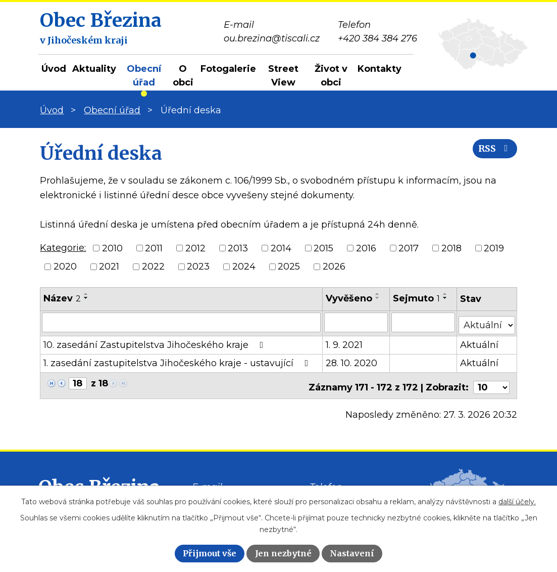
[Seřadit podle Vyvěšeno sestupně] (378, 298)
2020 (65, 266)
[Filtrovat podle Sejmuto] (424, 322)
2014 (281, 247)
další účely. (517, 501)
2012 (195, 247)
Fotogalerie (228, 68)
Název (62, 298)
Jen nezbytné (283, 553)
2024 (244, 266)
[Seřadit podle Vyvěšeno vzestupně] (378, 294)
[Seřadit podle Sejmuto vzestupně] (445, 294)
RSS (492, 153)
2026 (334, 266)
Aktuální (480, 342)
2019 (494, 247)
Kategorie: (63, 247)
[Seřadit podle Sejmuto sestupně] (445, 298)
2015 (323, 247)
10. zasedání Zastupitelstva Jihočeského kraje (155, 342)
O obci (183, 75)
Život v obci (331, 75)
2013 (238, 247)
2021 (109, 266)
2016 (366, 247)
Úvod (53, 68)
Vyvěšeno (349, 298)
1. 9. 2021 (344, 342)
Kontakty (379, 68)
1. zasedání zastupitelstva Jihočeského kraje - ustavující (177, 360)
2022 (153, 266)
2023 (198, 266)
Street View (283, 75)
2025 (289, 266)
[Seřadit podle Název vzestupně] (86, 294)
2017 (408, 247)
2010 (112, 247)
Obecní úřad (144, 75)
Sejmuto (416, 298)
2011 (154, 247)
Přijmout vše (209, 553)
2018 (451, 247)
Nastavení (352, 553)
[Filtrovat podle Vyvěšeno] (356, 322)
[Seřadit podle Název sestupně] (86, 298)
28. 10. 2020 (352, 360)
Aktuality (94, 68)
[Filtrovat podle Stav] (487, 321)
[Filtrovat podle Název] (181, 322)
